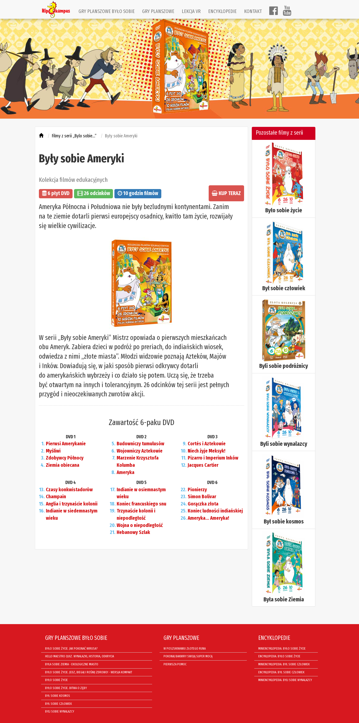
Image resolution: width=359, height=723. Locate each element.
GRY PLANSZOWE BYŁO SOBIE (107, 11)
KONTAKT (253, 11)
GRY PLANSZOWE (158, 11)
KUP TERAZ (226, 193)
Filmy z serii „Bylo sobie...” (74, 136)
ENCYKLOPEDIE (222, 11)
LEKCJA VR (191, 11)
